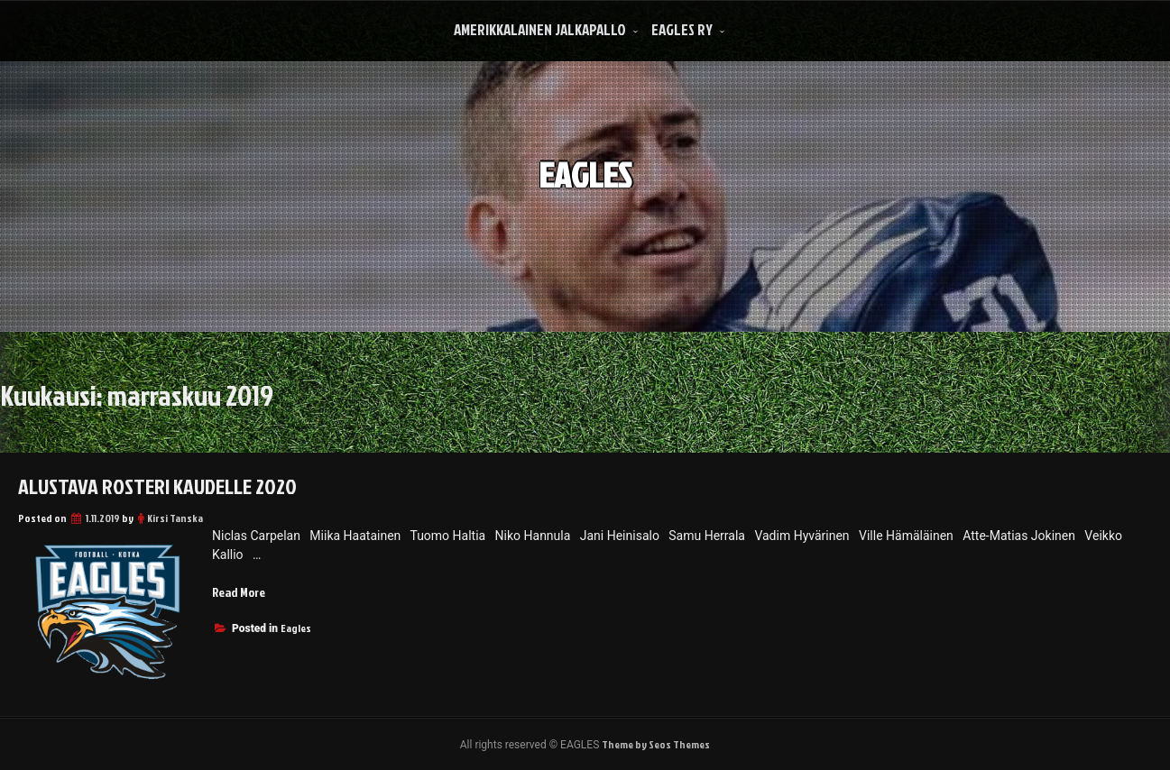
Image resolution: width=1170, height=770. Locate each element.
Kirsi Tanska (175, 518)
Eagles (296, 628)
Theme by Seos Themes (656, 744)
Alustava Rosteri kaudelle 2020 (157, 486)
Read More (238, 591)
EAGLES (585, 173)
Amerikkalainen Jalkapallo (540, 29)
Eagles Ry (682, 29)
